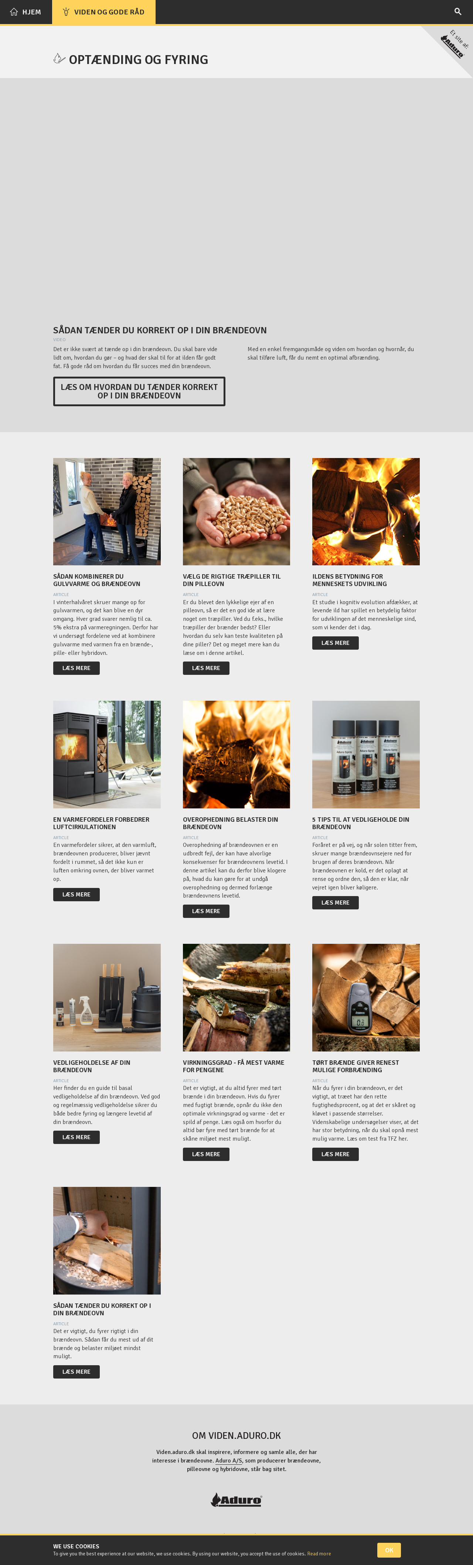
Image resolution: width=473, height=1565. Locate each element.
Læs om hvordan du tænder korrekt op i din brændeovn (139, 391)
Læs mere (76, 668)
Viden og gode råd (103, 12)
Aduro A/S (228, 1460)
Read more (319, 1554)
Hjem (25, 12)
